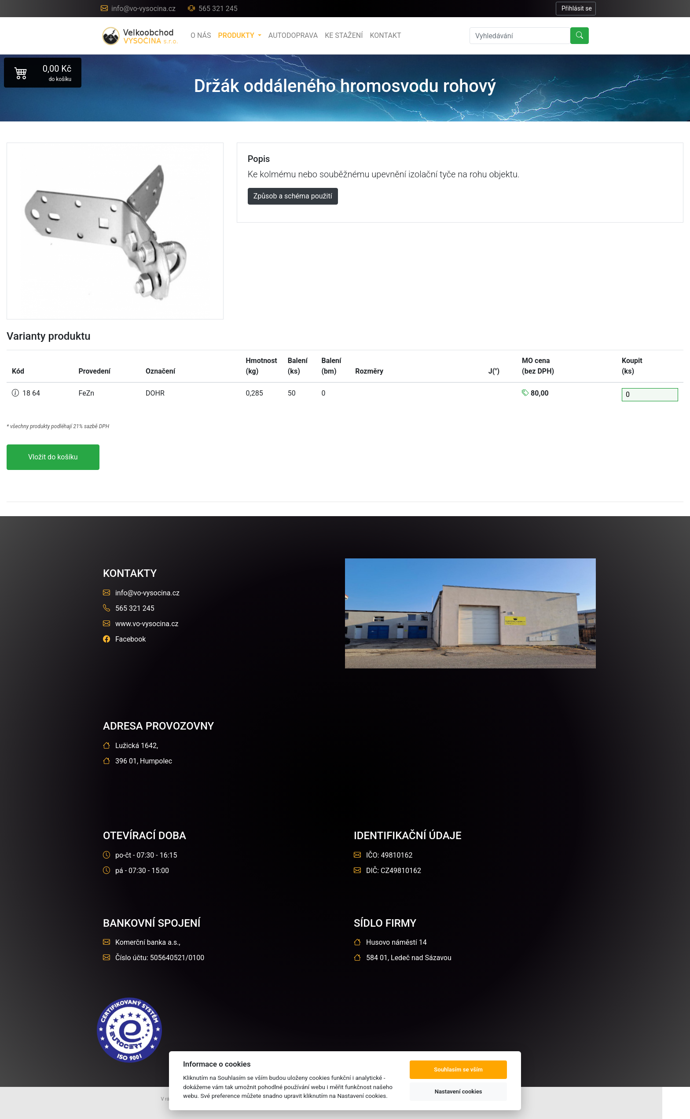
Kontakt (385, 35)
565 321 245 (213, 8)
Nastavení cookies (458, 1091)
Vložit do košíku (53, 457)
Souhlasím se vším (458, 1069)
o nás (201, 35)
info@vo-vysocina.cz (139, 8)
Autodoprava (293, 35)
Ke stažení (344, 35)
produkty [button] (237, 35)
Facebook (124, 639)
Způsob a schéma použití (292, 196)
